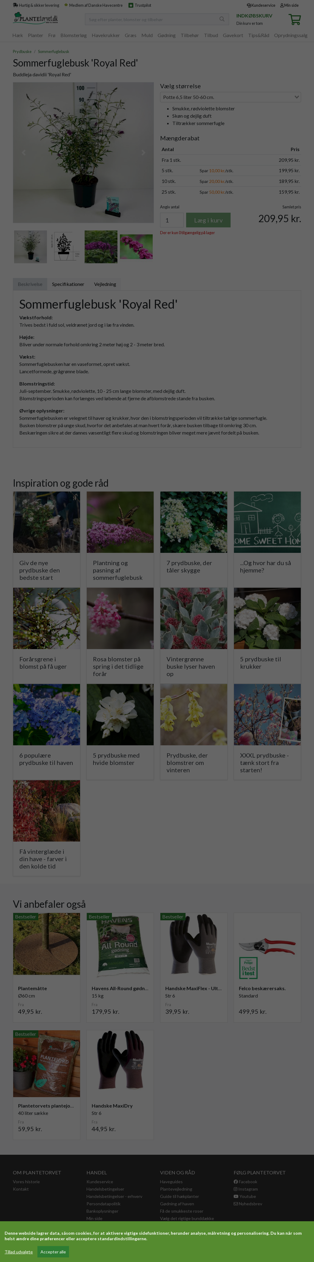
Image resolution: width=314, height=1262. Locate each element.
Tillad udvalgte (19, 1251)
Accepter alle (53, 1251)
